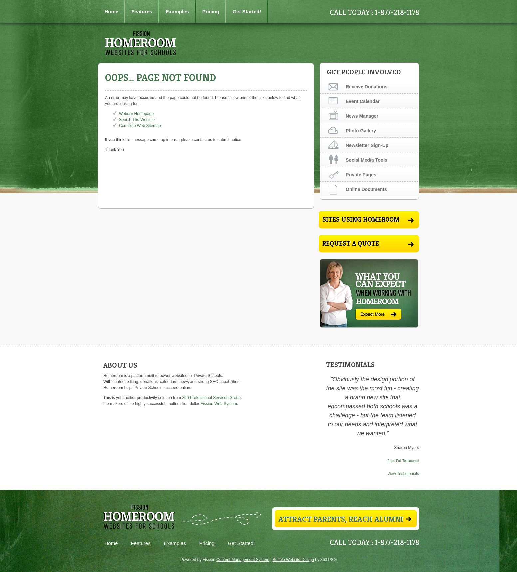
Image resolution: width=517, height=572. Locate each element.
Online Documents (366, 189)
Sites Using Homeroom (368, 219)
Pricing (210, 11)
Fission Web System (219, 403)
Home (112, 11)
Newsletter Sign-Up (367, 145)
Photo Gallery (361, 130)
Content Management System (242, 559)
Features (141, 11)
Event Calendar (363, 101)
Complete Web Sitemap (140, 125)
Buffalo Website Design (293, 559)
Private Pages (361, 174)
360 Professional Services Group (211, 397)
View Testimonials (403, 473)
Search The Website (137, 119)
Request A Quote (368, 243)
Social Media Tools (366, 160)
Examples (177, 11)
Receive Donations (366, 86)
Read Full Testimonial (403, 461)
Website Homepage (136, 113)
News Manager (362, 116)
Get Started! (247, 11)
